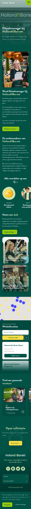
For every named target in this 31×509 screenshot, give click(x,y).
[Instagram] (8, 469)
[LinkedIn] (23, 469)
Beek (7, 405)
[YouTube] (18, 469)
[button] (11, 320)
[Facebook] (13, 469)
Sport (5, 283)
